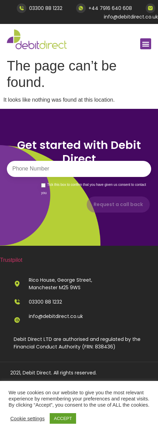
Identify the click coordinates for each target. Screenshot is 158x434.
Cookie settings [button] (27, 418)
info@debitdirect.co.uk (131, 16)
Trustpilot (11, 260)
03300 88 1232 (45, 8)
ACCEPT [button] (63, 418)
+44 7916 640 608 (110, 8)
